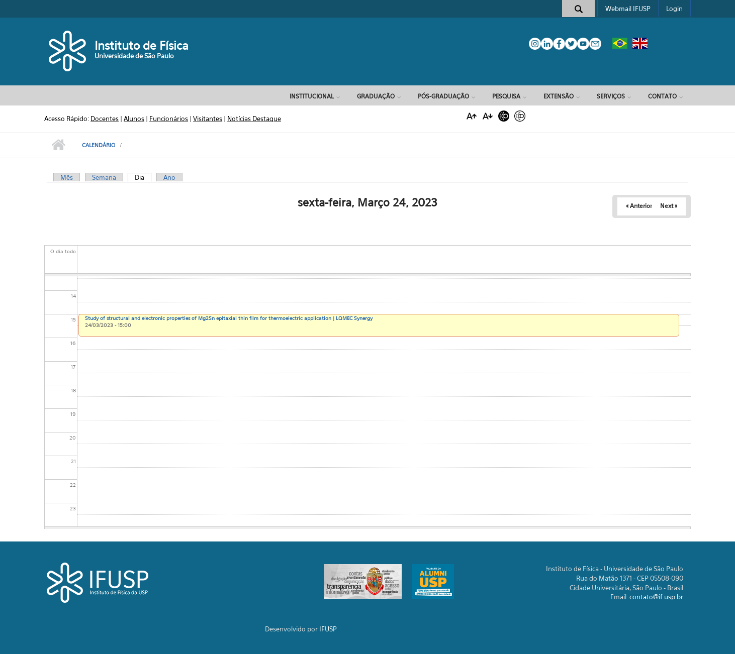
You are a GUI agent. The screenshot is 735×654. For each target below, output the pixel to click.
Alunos (134, 119)
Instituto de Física (142, 45)
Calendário (98, 145)
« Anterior (639, 205)
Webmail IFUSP (628, 9)
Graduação (376, 96)
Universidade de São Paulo (134, 56)
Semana (104, 177)
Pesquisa (506, 96)
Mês (66, 177)
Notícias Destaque (254, 119)
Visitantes (207, 119)
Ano (169, 177)
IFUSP (328, 629)
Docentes (104, 119)
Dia (143, 177)
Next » (668, 205)
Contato (662, 96)
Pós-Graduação (443, 96)
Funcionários (168, 119)
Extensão (558, 96)
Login (674, 9)
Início (58, 145)
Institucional (312, 96)
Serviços (611, 96)
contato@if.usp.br (656, 597)
